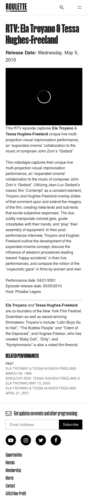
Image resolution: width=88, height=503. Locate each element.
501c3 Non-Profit (16, 493)
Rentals (10, 462)
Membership (13, 470)
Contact (10, 486)
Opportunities (14, 455)
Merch (10, 478)
